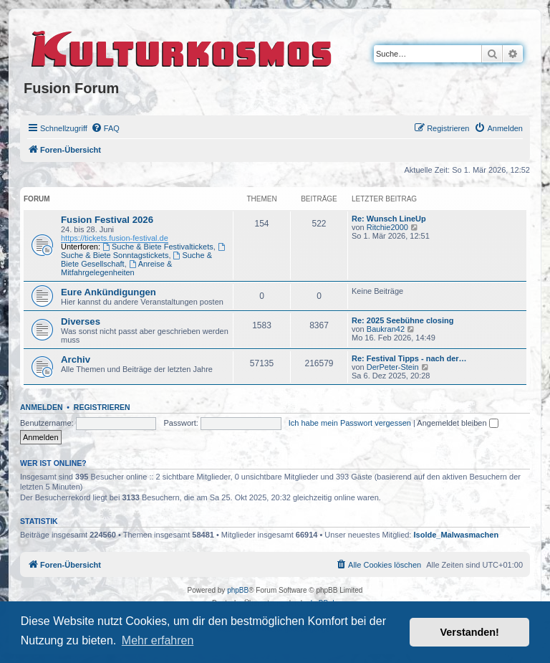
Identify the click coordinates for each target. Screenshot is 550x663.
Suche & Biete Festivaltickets (157, 246)
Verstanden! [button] (469, 632)
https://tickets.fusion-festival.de (114, 238)
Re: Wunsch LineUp (389, 218)
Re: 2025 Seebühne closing (402, 320)
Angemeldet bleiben (457, 423)
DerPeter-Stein (393, 367)
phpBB (238, 590)
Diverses (80, 321)
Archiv (75, 359)
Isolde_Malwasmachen (456, 534)
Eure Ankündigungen (108, 292)
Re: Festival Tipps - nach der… (409, 358)
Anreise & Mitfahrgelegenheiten (116, 268)
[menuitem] (105, 128)
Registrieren (102, 407)
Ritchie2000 (387, 227)
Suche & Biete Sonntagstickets (144, 251)
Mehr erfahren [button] (158, 640)
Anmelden (41, 407)
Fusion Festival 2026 (107, 219)
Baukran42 (386, 329)
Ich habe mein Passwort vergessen (350, 423)
